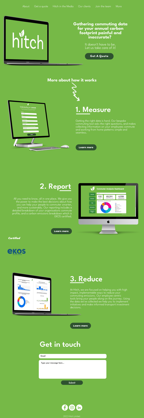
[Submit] (72, 382)
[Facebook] (65, 407)
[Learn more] (80, 326)
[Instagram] (72, 407)
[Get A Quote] (99, 56)
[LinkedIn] (79, 407)
